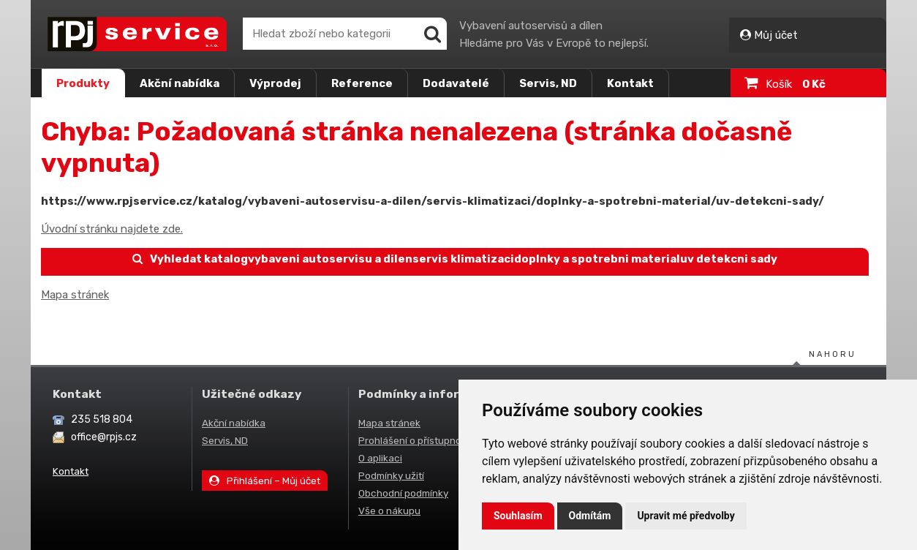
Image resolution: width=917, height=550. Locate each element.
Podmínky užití (391, 475)
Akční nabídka (179, 83)
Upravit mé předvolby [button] (685, 515)
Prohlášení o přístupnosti (415, 440)
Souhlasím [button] (518, 515)
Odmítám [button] (590, 515)
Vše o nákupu (389, 510)
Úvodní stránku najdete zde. (112, 229)
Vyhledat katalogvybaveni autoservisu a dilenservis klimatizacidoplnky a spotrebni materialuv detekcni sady (455, 258)
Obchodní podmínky (403, 493)
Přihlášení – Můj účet (264, 480)
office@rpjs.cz (104, 437)
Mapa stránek (75, 294)
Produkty (83, 83)
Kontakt (630, 83)
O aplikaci (380, 458)
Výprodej (275, 83)
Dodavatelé (456, 83)
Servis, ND (548, 83)
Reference (362, 83)
